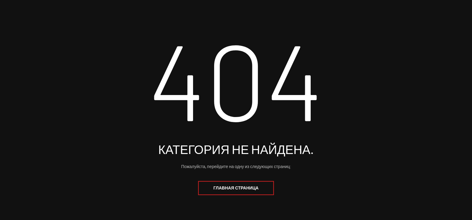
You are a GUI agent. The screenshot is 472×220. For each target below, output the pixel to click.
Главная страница (236, 188)
